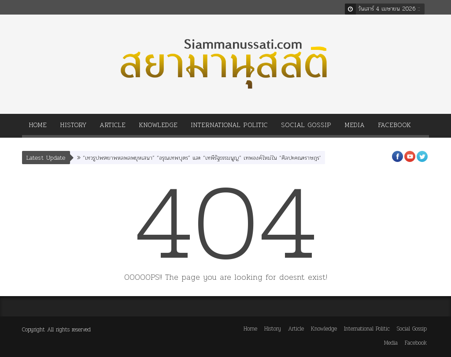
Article (112, 128)
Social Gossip (306, 128)
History (73, 128)
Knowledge (158, 128)
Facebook (394, 128)
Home (37, 128)
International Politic (229, 128)
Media (354, 128)
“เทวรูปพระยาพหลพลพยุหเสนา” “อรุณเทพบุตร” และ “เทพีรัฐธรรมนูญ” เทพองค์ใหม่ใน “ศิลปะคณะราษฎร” (202, 157)
